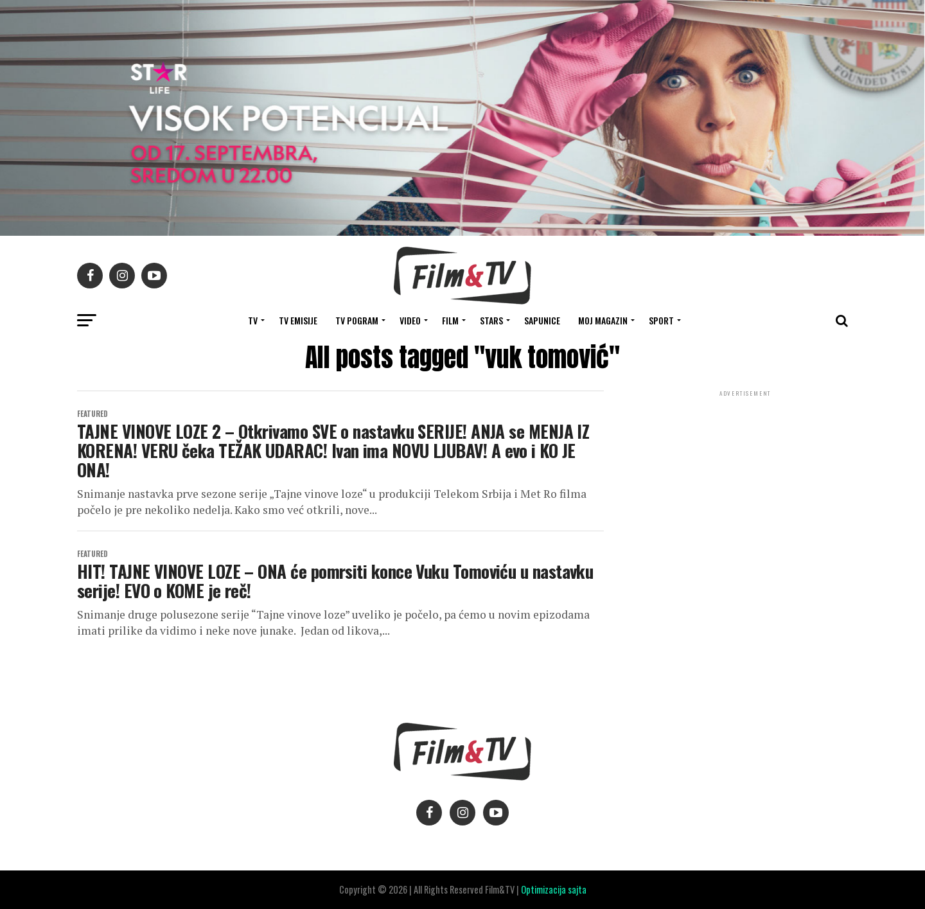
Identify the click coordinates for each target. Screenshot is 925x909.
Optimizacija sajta (553, 889)
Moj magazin (603, 320)
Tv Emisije (298, 320)
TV (253, 320)
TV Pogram (356, 320)
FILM (450, 320)
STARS (491, 320)
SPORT (661, 320)
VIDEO (410, 320)
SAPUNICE (542, 320)
